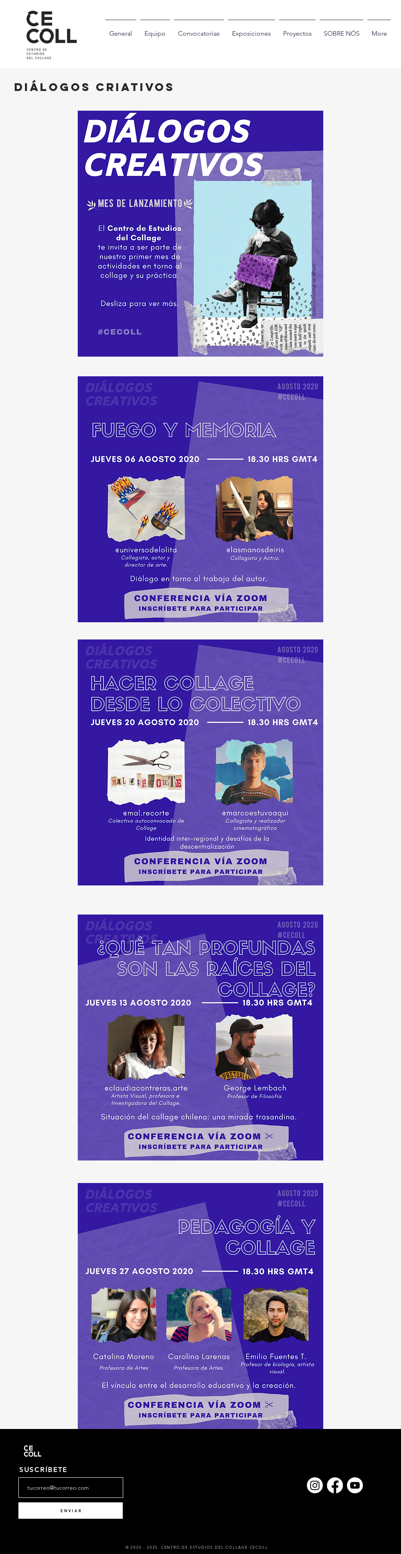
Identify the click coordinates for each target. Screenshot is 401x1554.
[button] (341, 30)
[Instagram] (315, 1485)
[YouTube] (355, 1485)
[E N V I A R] (70, 1510)
